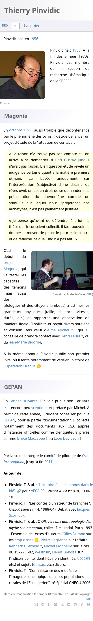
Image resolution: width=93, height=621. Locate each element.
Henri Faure (70, 336)
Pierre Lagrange (54, 539)
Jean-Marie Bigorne (25, 342)
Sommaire (31, 25)
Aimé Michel (58, 330)
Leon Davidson (66, 438)
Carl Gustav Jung (70, 159)
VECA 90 (38, 491)
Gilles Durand (74, 533)
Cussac (39, 564)
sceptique (39, 407)
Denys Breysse (64, 552)
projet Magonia (11, 265)
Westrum (42, 552)
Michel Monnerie (58, 546)
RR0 (5, 25)
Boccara (84, 558)
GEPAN (9, 420)
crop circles (24, 539)
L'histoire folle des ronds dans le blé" (51, 487)
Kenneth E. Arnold (24, 546)
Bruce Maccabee (31, 438)
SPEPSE (65, 80)
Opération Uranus (20, 366)
